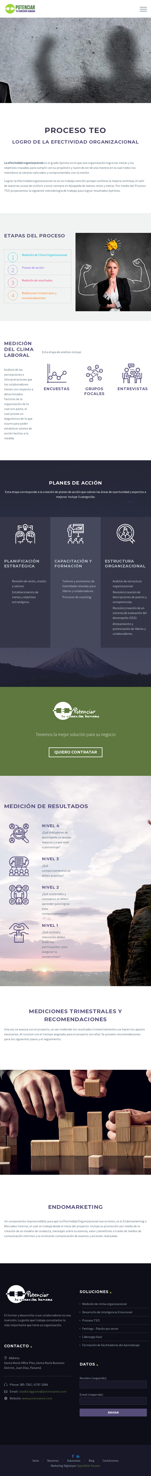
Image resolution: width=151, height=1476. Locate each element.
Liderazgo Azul (92, 1337)
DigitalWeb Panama (88, 1466)
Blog (91, 1460)
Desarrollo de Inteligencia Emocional (107, 1312)
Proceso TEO (91, 1320)
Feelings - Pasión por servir (100, 1328)
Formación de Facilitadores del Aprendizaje (111, 1345)
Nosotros (53, 1460)
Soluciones (73, 1460)
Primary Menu (143, 9)
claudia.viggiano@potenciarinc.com (42, 1391)
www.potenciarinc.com (37, 1398)
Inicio (35, 1460)
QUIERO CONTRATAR (75, 752)
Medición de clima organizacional (104, 1304)
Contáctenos (111, 1460)
